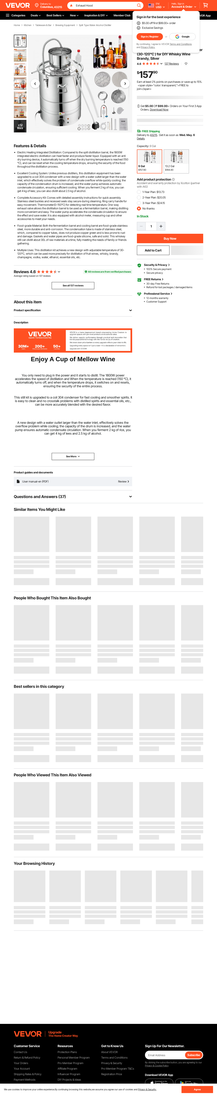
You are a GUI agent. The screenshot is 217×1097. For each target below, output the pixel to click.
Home (17, 25)
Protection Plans (67, 1052)
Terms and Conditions (181, 44)
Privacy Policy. (148, 47)
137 (40, 275)
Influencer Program (69, 1074)
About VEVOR (109, 1052)
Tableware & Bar (43, 25)
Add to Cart (153, 250)
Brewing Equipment (65, 25)
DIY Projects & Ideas (69, 1079)
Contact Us (20, 1052)
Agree (197, 1089)
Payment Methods (25, 1079)
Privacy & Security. (147, 1089)
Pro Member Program (70, 1063)
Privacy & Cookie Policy (156, 1065)
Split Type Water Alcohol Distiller (95, 25)
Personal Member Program (74, 1057)
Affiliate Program (67, 1068)
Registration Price (111, 1074)
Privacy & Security (111, 1063)
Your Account (22, 1068)
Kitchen (27, 25)
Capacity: (143, 146)
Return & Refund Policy (27, 1057)
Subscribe (193, 1055)
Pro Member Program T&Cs (117, 1068)
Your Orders (21, 1063)
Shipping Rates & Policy (27, 1074)
